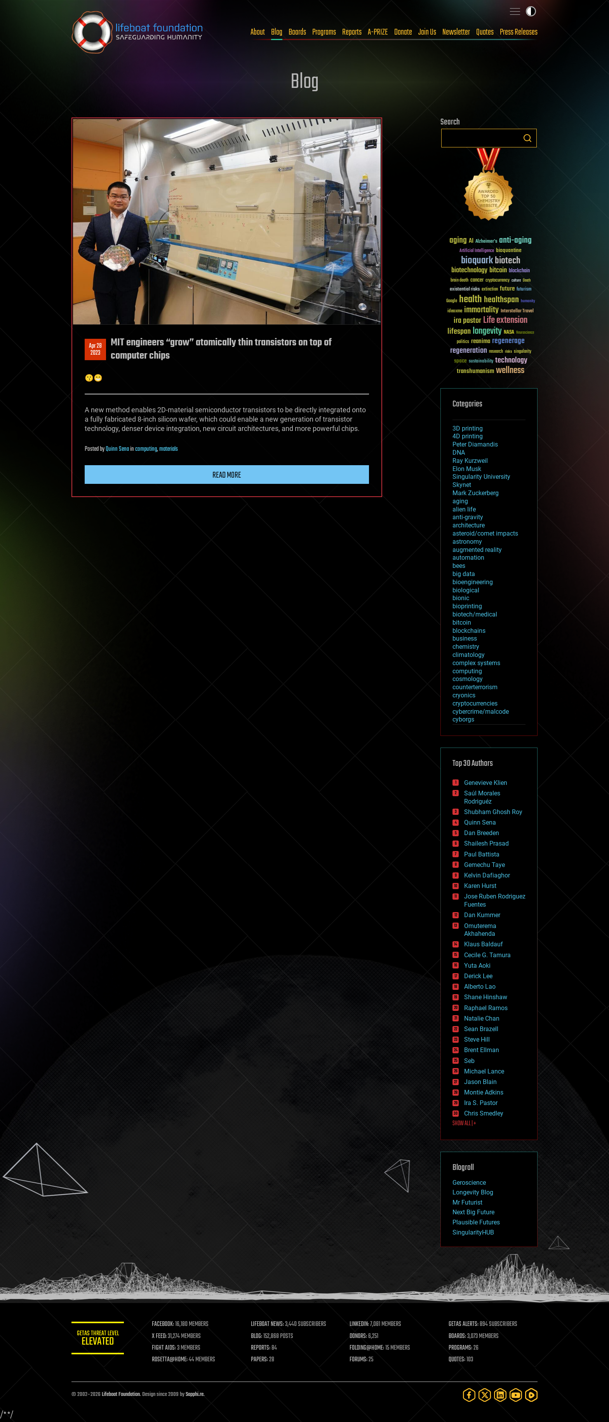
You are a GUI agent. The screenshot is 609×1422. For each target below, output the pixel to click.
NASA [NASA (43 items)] (509, 332)
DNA (458, 452)
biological (465, 590)
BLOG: (257, 1336)
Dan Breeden (481, 833)
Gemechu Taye (484, 865)
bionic (460, 598)
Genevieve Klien (485, 782)
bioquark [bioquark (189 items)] (477, 260)
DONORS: (359, 1336)
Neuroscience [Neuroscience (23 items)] (525, 333)
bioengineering (472, 582)
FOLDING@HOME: (368, 1348)
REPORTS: (261, 1348)
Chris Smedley (483, 1113)
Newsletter (456, 32)
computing (146, 449)
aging (460, 501)
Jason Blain (480, 1082)
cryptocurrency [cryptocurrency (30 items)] (497, 280)
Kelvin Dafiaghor (487, 875)
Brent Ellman (481, 1050)
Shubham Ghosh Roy (493, 812)
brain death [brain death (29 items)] (459, 280)
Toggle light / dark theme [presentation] (531, 11)
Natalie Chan (481, 1018)
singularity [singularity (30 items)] (522, 351)
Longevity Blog (472, 1192)
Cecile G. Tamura (487, 955)
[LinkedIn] (500, 1395)
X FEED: (161, 1336)
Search (527, 138)
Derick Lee (478, 976)
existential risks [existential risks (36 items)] (465, 289)
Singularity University (481, 476)
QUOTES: (457, 1360)
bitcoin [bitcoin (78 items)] (498, 270)
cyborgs (463, 719)
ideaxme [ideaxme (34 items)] (454, 311)
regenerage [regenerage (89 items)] (508, 341)
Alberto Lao (480, 986)
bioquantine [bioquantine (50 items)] (509, 250)
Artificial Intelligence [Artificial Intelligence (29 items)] (476, 251)
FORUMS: (360, 1360)
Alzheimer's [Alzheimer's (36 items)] (486, 242)
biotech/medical (474, 614)
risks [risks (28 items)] (508, 351)
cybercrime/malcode (480, 711)
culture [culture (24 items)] (516, 280)
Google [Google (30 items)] (451, 301)
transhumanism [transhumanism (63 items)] (475, 371)
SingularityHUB (473, 1232)
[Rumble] (531, 1395)
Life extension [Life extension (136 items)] (505, 320)
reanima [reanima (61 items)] (480, 341)
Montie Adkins (483, 1092)
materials (168, 449)
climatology (468, 654)
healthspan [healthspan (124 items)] (501, 300)
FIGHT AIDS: (166, 1348)
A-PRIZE (378, 32)
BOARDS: (457, 1336)
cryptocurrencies (475, 703)
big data (463, 574)
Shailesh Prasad (486, 843)
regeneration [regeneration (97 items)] (468, 350)
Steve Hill (477, 1039)
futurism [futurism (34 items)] (524, 289)
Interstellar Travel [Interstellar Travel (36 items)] (517, 311)
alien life (464, 509)
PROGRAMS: (461, 1348)
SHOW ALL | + (464, 1124)
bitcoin (461, 622)
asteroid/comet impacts (485, 533)
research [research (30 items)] (496, 351)
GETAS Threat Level (99, 1339)
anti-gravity (467, 517)
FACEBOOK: (165, 1324)
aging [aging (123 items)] (458, 240)
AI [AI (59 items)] (471, 241)
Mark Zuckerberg (475, 493)
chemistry (465, 646)
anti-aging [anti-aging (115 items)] (515, 240)
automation (468, 557)
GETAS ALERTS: (464, 1324)
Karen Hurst (480, 886)
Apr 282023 (95, 350)
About (258, 32)
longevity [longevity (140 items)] (487, 331)
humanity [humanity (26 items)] (528, 301)
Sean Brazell (481, 1029)
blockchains (468, 630)
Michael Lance (484, 1071)
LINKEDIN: (360, 1324)
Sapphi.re (195, 1394)
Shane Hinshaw (485, 997)
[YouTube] (516, 1395)
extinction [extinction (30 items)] (490, 289)
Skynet (461, 485)
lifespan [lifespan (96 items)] (459, 331)
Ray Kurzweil (470, 460)
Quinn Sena (117, 449)
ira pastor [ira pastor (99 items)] (467, 320)
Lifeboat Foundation (121, 1394)
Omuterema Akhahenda (480, 930)
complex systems (476, 663)
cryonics (463, 695)
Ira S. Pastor (481, 1103)
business (464, 638)
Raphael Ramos (486, 1008)
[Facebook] (469, 1395)
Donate (403, 32)
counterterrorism (475, 687)
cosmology (467, 679)
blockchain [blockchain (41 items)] (519, 271)
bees (458, 565)
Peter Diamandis (475, 444)
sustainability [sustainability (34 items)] (481, 361)
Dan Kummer (482, 915)
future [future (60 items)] (507, 288)
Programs (324, 32)
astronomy (467, 541)
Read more (226, 475)
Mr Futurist (467, 1202)
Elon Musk (466, 469)
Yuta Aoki (477, 965)
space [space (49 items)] (460, 360)
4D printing (467, 436)
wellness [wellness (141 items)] (510, 371)
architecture (468, 525)
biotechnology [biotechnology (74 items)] (469, 270)
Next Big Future (473, 1212)
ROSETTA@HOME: (172, 1360)
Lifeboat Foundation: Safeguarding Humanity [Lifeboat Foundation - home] (137, 32)
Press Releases (519, 32)
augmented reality (477, 549)
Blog (276, 32)
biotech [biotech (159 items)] (507, 261)
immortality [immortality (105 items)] (481, 310)
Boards (297, 32)
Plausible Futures (476, 1222)
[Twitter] (484, 1395)
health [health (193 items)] (470, 299)
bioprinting (467, 606)
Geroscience (469, 1182)
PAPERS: (260, 1360)
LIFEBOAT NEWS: (268, 1324)
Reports (352, 32)
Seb (469, 1061)
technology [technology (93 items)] (511, 360)
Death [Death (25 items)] (527, 280)
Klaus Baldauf (483, 944)
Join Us (427, 32)
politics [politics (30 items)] (463, 342)
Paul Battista (481, 854)
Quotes (485, 32)
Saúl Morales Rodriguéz (482, 797)
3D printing (467, 428)
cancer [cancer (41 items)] (477, 280)
